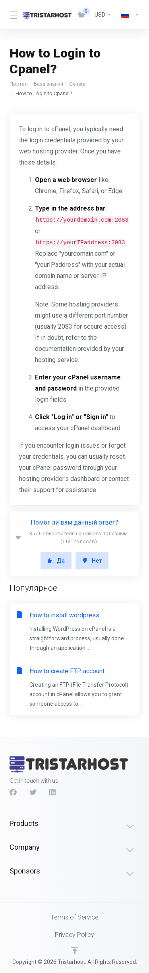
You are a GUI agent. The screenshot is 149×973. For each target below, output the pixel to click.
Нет (92, 560)
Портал (19, 84)
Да (56, 560)
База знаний (48, 84)
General (78, 84)
